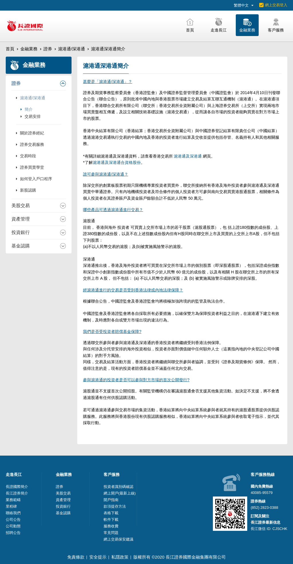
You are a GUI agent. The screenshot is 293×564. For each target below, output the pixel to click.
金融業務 (28, 48)
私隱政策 (119, 557)
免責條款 (75, 557)
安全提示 (97, 557)
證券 (47, 48)
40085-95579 (262, 492)
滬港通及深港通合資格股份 (117, 162)
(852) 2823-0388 (264, 507)
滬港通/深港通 (71, 48)
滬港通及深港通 (188, 156)
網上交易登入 (276, 5)
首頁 (10, 48)
